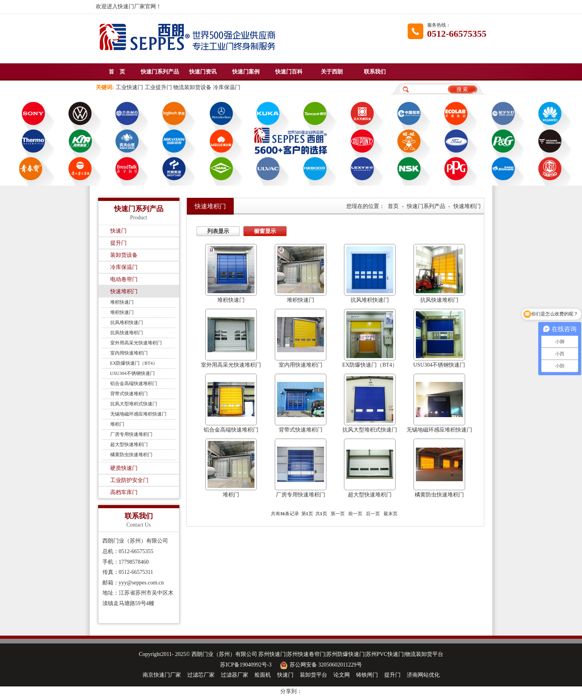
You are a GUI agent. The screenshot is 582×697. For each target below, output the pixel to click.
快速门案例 (246, 72)
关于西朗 (332, 72)
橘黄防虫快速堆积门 (131, 454)
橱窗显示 (265, 231)
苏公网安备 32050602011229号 (320, 665)
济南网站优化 (423, 675)
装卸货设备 (124, 255)
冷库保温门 (124, 267)
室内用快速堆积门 (129, 353)
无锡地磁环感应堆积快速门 (138, 414)
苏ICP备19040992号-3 (245, 665)
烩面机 (262, 675)
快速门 (118, 231)
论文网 (341, 675)
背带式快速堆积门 (129, 393)
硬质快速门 (124, 468)
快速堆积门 (124, 291)
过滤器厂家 (234, 675)
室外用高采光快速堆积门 (136, 343)
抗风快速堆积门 (126, 332)
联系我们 (375, 72)
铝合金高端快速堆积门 (133, 383)
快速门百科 (289, 72)
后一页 (373, 513)
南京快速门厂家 (162, 675)
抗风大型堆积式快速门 (133, 404)
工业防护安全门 (129, 480)
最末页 (390, 513)
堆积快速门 (122, 302)
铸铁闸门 (367, 675)
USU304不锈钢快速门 (132, 373)
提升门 (118, 243)
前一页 (355, 513)
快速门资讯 (203, 72)
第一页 (338, 513)
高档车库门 (124, 492)
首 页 (117, 72)
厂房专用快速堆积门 (131, 434)
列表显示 (218, 231)
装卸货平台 (313, 675)
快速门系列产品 (160, 72)
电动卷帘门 (124, 279)
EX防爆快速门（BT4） (134, 363)
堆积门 (117, 424)
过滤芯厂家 (201, 675)
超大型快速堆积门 (129, 444)
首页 (393, 206)
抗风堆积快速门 (126, 322)
